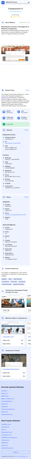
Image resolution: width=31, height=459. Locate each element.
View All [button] (27, 90)
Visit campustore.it (15, 11)
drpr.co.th (4, 445)
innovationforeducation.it (11, 369)
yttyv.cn (3, 429)
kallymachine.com (7, 414)
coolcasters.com (8, 337)
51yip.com (4, 404)
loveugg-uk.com (6, 435)
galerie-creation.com (7, 398)
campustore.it (5, 97)
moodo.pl (4, 391)
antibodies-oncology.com (9, 437)
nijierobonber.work (7, 448)
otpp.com (4, 393)
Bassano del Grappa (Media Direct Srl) (15, 214)
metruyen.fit (5, 427)
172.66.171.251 (16, 143)
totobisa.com (5, 440)
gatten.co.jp (5, 396)
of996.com (4, 443)
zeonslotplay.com (6, 401)
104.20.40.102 (8, 143)
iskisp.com (4, 412)
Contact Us (15, 452)
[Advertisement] (15, 40)
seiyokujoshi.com (6, 432)
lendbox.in (4, 406)
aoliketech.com (6, 424)
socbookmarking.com (8, 409)
